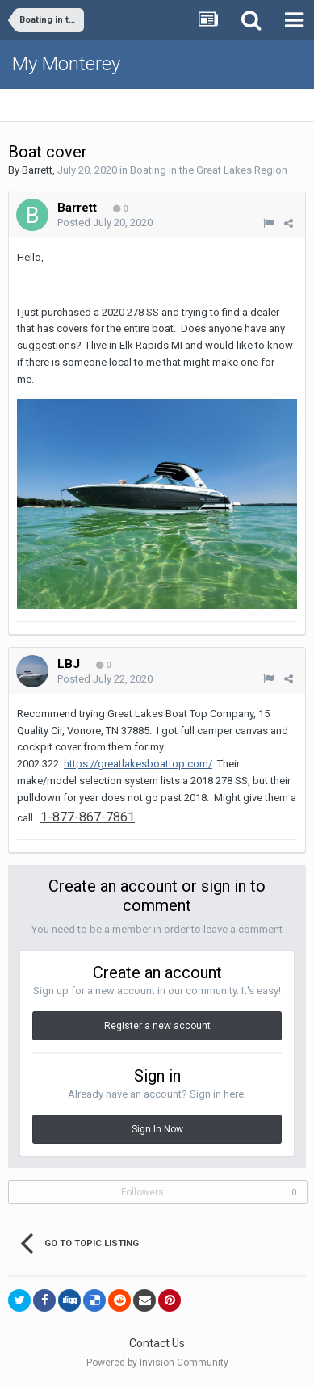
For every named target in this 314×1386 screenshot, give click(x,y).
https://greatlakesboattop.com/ (138, 764)
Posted (105, 222)
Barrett (37, 170)
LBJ (68, 664)
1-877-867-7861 (87, 817)
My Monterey (66, 63)
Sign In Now (157, 1129)
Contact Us (157, 1343)
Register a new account (157, 1025)
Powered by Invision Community (157, 1362)
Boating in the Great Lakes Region (208, 170)
